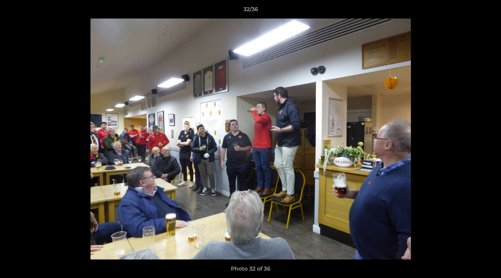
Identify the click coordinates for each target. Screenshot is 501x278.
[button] (487, 11)
